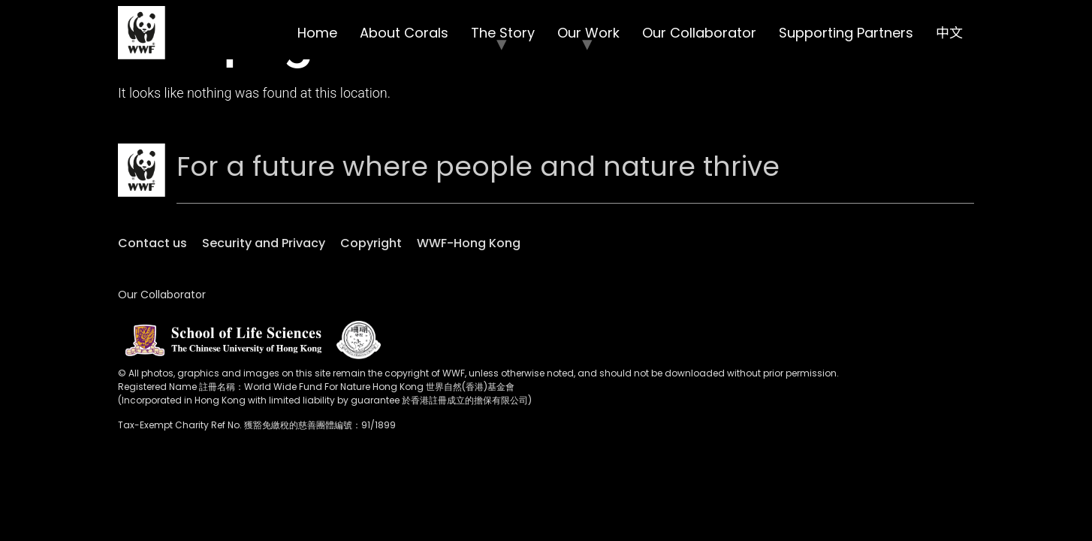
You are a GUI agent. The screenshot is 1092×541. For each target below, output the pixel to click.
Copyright (371, 243)
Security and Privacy (263, 243)
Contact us (152, 243)
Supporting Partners (846, 32)
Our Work (588, 32)
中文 (949, 32)
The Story (503, 32)
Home (317, 32)
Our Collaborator (699, 32)
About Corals (404, 32)
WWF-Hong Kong (468, 243)
